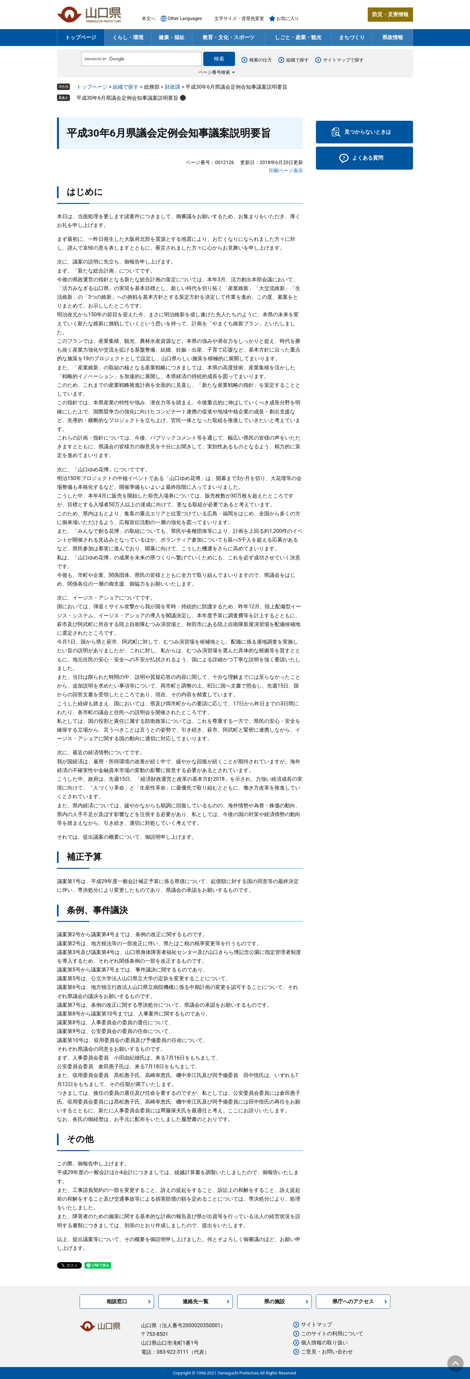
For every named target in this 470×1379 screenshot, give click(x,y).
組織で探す (297, 59)
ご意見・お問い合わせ (327, 1352)
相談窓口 (116, 1301)
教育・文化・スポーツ (228, 37)
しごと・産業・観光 (298, 37)
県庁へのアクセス (353, 1301)
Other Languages (185, 18)
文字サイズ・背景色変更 (239, 18)
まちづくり (352, 37)
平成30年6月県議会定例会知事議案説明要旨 (127, 98)
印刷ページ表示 (286, 171)
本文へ (148, 18)
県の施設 (274, 1301)
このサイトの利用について (332, 1333)
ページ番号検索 (214, 72)
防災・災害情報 (390, 14)
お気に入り (287, 18)
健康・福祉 (172, 37)
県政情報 (392, 37)
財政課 (172, 87)
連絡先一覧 (195, 1301)
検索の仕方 (260, 59)
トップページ (80, 37)
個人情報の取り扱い (324, 1343)
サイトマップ (316, 1324)
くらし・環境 (127, 37)
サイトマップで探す (343, 59)
